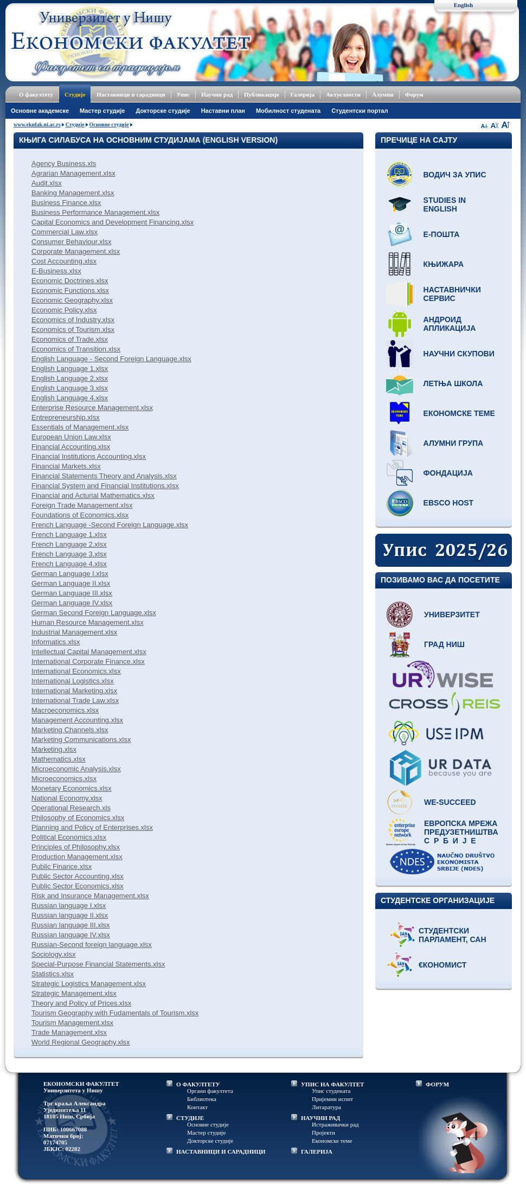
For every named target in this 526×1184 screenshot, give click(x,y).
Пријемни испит (332, 1099)
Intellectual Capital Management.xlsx (88, 652)
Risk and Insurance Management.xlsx (90, 896)
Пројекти (323, 1132)
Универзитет (452, 614)
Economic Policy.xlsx (64, 310)
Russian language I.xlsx (68, 905)
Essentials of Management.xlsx (80, 427)
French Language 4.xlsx (69, 564)
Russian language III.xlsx (70, 925)
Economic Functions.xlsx (70, 290)
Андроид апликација (450, 323)
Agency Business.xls (63, 163)
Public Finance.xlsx (61, 866)
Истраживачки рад (335, 1124)
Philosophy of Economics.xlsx (77, 818)
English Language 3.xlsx (69, 388)
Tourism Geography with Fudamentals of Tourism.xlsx (114, 1013)
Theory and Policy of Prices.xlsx (81, 1003)
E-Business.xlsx (56, 271)
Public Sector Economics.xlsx (77, 886)
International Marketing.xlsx (74, 691)
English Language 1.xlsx (69, 368)
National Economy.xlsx (66, 798)
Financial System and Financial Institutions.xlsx (105, 486)
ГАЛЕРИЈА (316, 1151)
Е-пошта (442, 234)
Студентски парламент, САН (452, 935)
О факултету (36, 94)
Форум (414, 94)
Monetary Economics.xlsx (71, 788)
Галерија (303, 94)
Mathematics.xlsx (58, 759)
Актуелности (343, 94)
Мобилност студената (288, 110)
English (463, 5)
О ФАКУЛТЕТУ (198, 1084)
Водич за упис (455, 174)
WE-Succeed (450, 802)
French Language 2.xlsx (69, 544)
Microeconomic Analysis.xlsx (76, 769)
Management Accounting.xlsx (77, 720)
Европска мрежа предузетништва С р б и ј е (461, 832)
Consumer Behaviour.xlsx (71, 242)
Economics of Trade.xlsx (69, 339)
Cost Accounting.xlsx (64, 261)
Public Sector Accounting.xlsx (77, 876)
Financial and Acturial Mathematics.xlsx (93, 495)
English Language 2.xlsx (69, 378)
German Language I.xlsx (69, 573)
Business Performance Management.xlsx (95, 212)
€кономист (442, 965)
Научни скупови (459, 353)
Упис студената (331, 1090)
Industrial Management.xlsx (74, 632)
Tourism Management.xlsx (72, 1023)
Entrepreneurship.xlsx (65, 417)
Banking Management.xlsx (72, 193)
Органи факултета (210, 1090)
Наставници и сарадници (131, 94)
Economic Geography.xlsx (72, 300)
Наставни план (223, 110)
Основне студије (109, 124)
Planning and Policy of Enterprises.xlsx (92, 827)
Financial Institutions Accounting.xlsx (88, 456)
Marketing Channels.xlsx (69, 730)
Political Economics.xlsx (68, 837)
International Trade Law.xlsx (75, 700)
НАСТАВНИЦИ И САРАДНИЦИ (221, 1151)
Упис (183, 94)
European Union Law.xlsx (71, 437)
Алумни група (454, 443)
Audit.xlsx (46, 183)
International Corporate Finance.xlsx (88, 661)
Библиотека (201, 1099)
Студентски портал (359, 110)
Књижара (444, 264)
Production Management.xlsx (77, 857)
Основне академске (40, 110)
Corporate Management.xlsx (75, 251)
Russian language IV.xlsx (70, 935)
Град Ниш (444, 644)
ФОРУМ (437, 1084)
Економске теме (459, 413)
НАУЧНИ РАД (320, 1118)
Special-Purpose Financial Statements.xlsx (98, 964)
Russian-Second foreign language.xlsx (91, 944)
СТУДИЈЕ (190, 1118)
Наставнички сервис (452, 294)
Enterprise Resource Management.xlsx (92, 408)
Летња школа (453, 383)
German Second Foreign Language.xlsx (93, 613)
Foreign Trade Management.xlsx (81, 505)
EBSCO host (449, 502)
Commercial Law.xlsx (64, 232)
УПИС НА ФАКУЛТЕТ (332, 1084)
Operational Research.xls (71, 808)
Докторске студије (163, 110)
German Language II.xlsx (70, 583)
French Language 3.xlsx (69, 554)
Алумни (383, 94)
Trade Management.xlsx (69, 1032)
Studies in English (445, 204)
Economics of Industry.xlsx (72, 320)
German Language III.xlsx (71, 593)
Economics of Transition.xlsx (75, 349)
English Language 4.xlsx (69, 398)
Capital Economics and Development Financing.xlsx (112, 222)
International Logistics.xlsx (72, 681)
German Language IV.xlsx (71, 603)
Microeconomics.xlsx (64, 779)
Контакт (197, 1107)
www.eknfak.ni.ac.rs (37, 124)
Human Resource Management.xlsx (87, 622)
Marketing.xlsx (53, 749)
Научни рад (217, 94)
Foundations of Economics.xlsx (80, 515)
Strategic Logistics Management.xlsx (88, 984)
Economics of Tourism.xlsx (72, 329)
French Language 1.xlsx (69, 534)
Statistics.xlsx (52, 974)
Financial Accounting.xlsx (70, 447)
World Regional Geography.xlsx (80, 1042)
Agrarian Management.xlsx (73, 173)
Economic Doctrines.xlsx (69, 281)
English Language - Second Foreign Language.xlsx (111, 359)
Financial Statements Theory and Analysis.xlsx (104, 476)
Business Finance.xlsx (66, 203)
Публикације (261, 94)
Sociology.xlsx (53, 954)
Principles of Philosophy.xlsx (75, 847)
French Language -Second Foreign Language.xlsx (109, 525)
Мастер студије (102, 110)
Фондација (448, 473)
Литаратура (326, 1107)
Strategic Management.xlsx (74, 993)
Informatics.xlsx (55, 642)
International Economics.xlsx (76, 671)
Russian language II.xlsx (69, 915)
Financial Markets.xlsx (66, 466)
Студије (75, 94)
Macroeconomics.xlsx (65, 710)
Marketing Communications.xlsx (81, 739)
